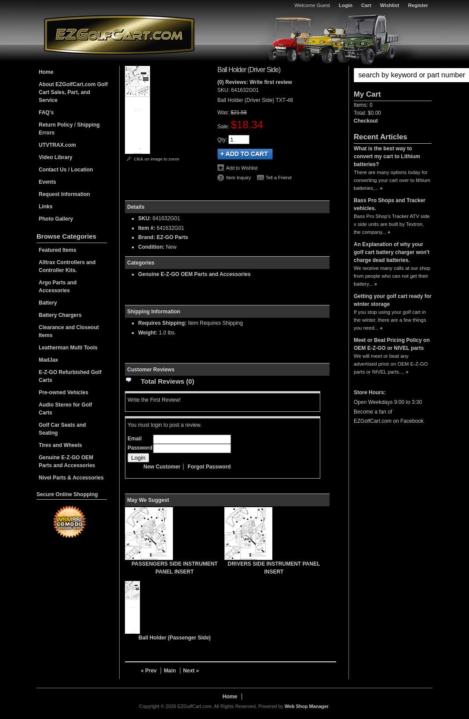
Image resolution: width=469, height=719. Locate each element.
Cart (366, 5)
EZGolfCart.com (119, 34)
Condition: (151, 247)
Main (170, 671)
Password (140, 448)
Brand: (146, 237)
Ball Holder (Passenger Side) (175, 638)
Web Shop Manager (307, 706)
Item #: (147, 228)
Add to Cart (245, 154)
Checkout (366, 121)
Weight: (148, 333)
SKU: (224, 90)
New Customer (161, 467)
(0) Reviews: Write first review (254, 82)
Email (135, 439)
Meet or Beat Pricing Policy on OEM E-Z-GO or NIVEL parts (392, 344)
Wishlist (389, 5)
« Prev (149, 671)
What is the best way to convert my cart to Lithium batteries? (387, 156)
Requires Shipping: (162, 323)
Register (418, 5)
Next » (191, 671)
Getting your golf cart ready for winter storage (393, 300)
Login (345, 5)
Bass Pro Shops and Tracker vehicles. (389, 204)
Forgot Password (209, 467)
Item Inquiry (238, 177)
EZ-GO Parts (172, 237)
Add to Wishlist (241, 168)
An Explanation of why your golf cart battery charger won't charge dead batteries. (391, 252)
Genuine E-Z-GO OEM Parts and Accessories (194, 274)
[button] (393, 75)
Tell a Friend (279, 177)
